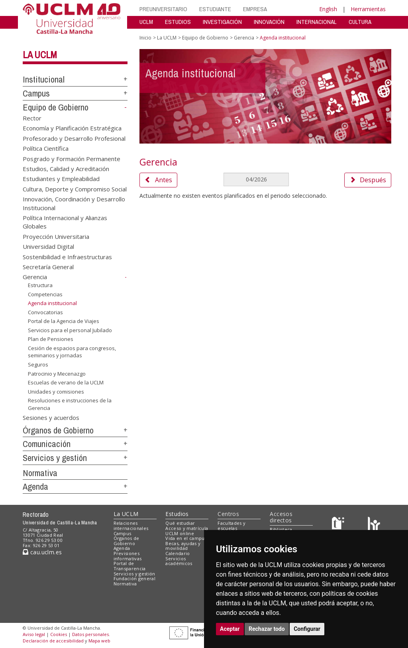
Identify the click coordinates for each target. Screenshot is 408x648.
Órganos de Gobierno (58, 430)
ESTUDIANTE (215, 9)
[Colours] (374, 525)
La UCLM (40, 54)
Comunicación (47, 444)
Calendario (177, 553)
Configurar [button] (307, 629)
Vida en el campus (186, 538)
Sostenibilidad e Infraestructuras (67, 256)
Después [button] (367, 179)
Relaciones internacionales (131, 525)
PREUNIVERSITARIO (163, 9)
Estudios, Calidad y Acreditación (66, 168)
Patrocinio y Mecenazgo (57, 373)
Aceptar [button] (230, 629)
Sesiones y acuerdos (51, 417)
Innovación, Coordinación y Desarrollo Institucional (74, 203)
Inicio (145, 37)
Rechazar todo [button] (267, 629)
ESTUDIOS (178, 22)
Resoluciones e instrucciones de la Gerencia (70, 404)
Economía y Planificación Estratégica (72, 128)
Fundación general (135, 578)
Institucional (44, 79)
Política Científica (46, 148)
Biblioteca (281, 529)
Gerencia (35, 277)
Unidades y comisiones (56, 391)
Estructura (40, 285)
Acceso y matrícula (186, 528)
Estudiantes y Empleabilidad (61, 179)
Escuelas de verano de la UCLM (66, 382)
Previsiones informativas (128, 555)
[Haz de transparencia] (339, 525)
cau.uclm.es (42, 552)
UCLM (146, 22)
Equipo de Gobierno (55, 107)
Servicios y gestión (55, 458)
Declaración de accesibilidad (53, 641)
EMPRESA (255, 9)
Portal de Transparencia (130, 565)
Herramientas (368, 9)
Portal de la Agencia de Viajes (63, 321)
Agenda (35, 486)
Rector (32, 118)
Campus (36, 93)
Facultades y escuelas (231, 525)
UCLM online (179, 533)
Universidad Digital (48, 246)
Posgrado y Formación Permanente (71, 158)
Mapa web (99, 641)
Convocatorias (45, 312)
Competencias (45, 293)
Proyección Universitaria (56, 236)
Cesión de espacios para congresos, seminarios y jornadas (72, 352)
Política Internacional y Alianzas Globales (65, 222)
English (328, 9)
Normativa (40, 473)
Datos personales (90, 634)
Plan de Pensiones (50, 339)
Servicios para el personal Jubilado (70, 330)
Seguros (38, 364)
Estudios (176, 514)
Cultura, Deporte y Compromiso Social (75, 189)
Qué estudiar (180, 523)
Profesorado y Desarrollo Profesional (74, 138)
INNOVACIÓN (269, 22)
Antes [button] (158, 179)
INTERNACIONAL (316, 22)
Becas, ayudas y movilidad (182, 545)
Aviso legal (34, 634)
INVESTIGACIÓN (222, 22)
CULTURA (360, 22)
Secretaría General (48, 267)
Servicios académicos (178, 561)
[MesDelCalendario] (256, 179)
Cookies (58, 634)
